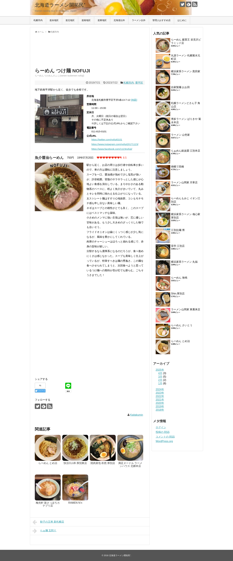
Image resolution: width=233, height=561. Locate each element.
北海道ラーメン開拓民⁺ (60, 5)
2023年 (160, 392)
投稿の (162, 432)
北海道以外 (119, 20)
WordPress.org (164, 441)
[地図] (134, 99)
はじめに (182, 20)
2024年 (160, 389)
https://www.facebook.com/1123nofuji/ (111, 149)
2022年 (160, 396)
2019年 (160, 406)
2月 (160, 380)
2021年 (160, 399)
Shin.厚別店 (178, 293)
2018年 (160, 409)
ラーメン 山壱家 (180, 134)
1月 (160, 383)
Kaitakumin (136, 414)
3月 (160, 376)
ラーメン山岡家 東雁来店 (185, 309)
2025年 (160, 369)
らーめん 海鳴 (179, 277)
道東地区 (102, 20)
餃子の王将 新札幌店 (48, 522)
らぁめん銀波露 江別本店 (185, 150)
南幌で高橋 (177, 166)
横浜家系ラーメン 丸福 (184, 261)
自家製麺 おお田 (180, 87)
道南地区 (86, 20)
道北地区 (70, 20)
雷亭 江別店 (178, 246)
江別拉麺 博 (178, 230)
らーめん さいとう (181, 325)
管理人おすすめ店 (161, 20)
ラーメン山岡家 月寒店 (184, 182)
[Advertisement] (61, 53)
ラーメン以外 (138, 20)
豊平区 (139, 82)
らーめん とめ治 (180, 341)
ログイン (161, 427)
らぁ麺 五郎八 (44, 530)
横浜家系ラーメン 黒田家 (185, 71)
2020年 (160, 403)
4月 (160, 373)
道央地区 (54, 20)
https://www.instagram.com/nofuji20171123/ (114, 144)
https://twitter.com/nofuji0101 (106, 139)
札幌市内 (38, 20)
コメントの (165, 436)
